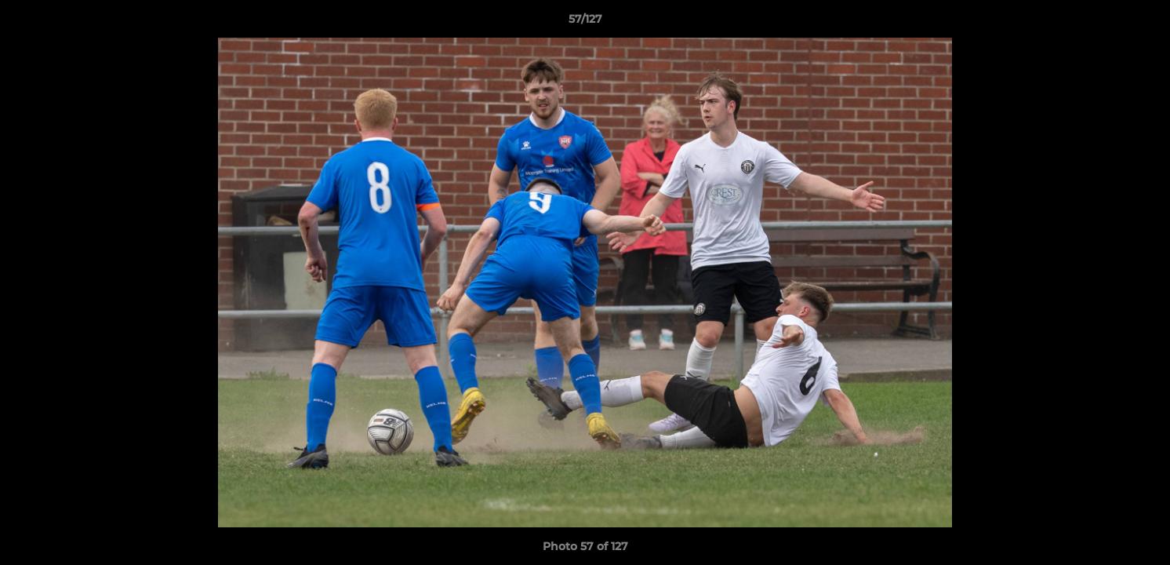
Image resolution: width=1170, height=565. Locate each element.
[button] (1141, 23)
